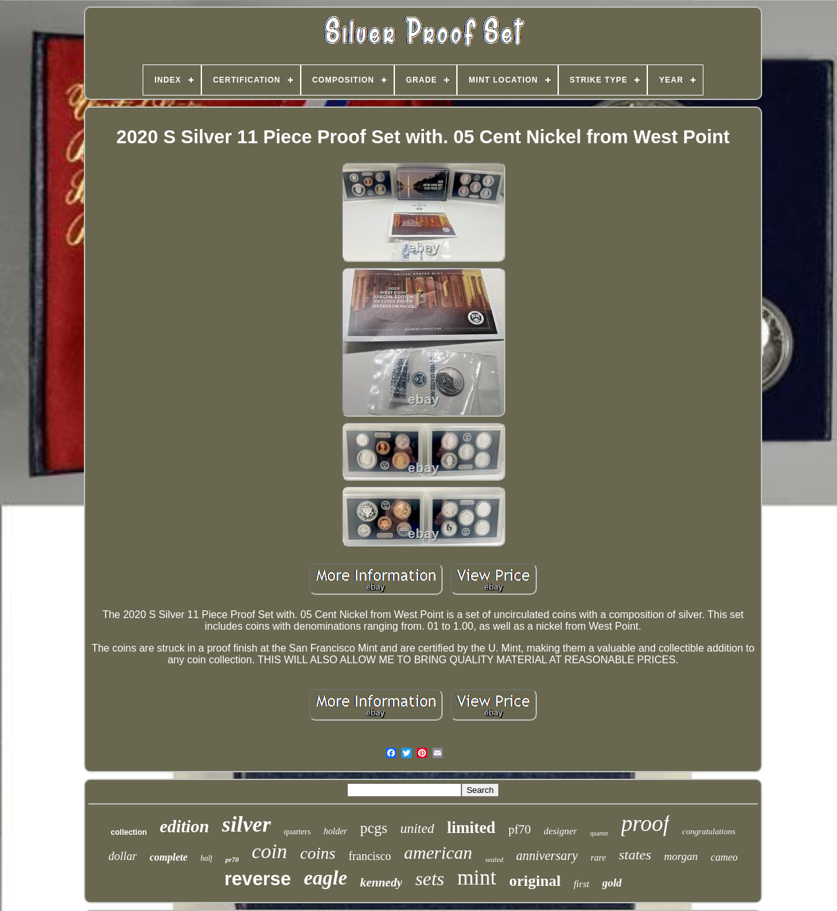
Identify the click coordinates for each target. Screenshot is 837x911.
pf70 (520, 829)
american (438, 853)
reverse (258, 878)
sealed (494, 859)
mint (476, 877)
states (635, 854)
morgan (681, 856)
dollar (122, 856)
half (207, 858)
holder (336, 831)
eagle (325, 877)
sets (429, 878)
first (581, 884)
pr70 (232, 859)
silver (246, 824)
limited (471, 827)
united (417, 828)
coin (269, 851)
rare (598, 858)
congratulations (708, 831)
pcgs (373, 828)
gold (611, 883)
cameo (724, 857)
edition (185, 826)
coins (318, 853)
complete (169, 857)
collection (129, 832)
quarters (297, 831)
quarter (599, 833)
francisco (369, 856)
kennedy (381, 882)
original (535, 880)
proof (645, 823)
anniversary (547, 855)
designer (561, 831)
